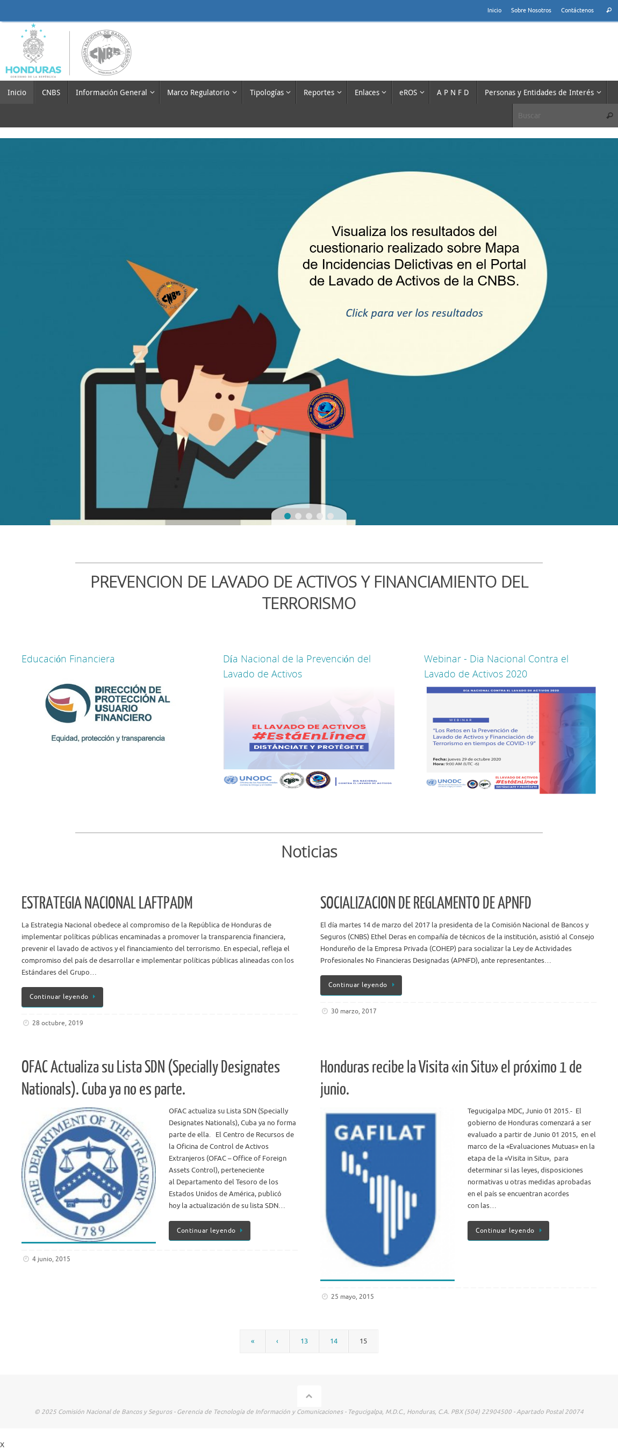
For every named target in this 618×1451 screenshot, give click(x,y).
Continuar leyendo (64, 997)
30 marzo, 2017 (354, 1011)
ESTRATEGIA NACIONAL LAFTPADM (107, 903)
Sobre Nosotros (531, 10)
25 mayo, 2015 (352, 1297)
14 (333, 1341)
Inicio (494, 10)
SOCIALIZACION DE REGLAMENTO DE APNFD (425, 903)
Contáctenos (577, 10)
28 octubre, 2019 (57, 1023)
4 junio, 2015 (51, 1259)
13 (304, 1341)
